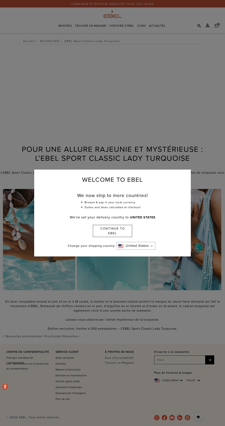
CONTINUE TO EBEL (112, 230)
